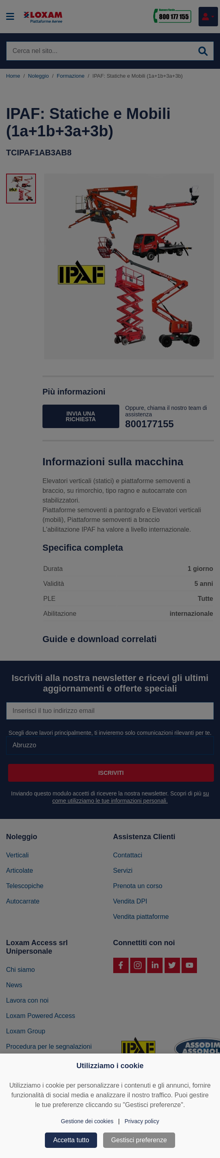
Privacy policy (142, 1121)
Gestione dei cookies (87, 1121)
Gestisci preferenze (139, 1140)
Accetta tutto (71, 1140)
